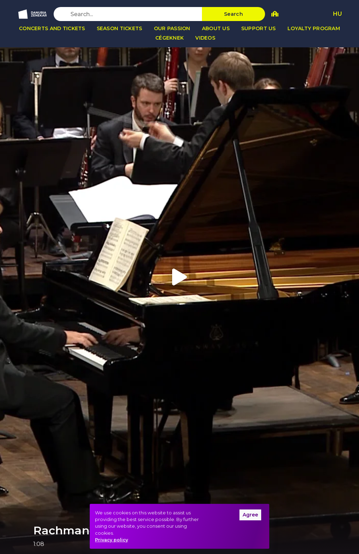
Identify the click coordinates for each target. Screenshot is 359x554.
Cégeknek (169, 38)
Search (233, 14)
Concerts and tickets (52, 28)
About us (216, 28)
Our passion (172, 28)
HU (337, 14)
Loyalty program (313, 28)
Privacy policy (111, 539)
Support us (258, 28)
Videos (205, 38)
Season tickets (119, 28)
